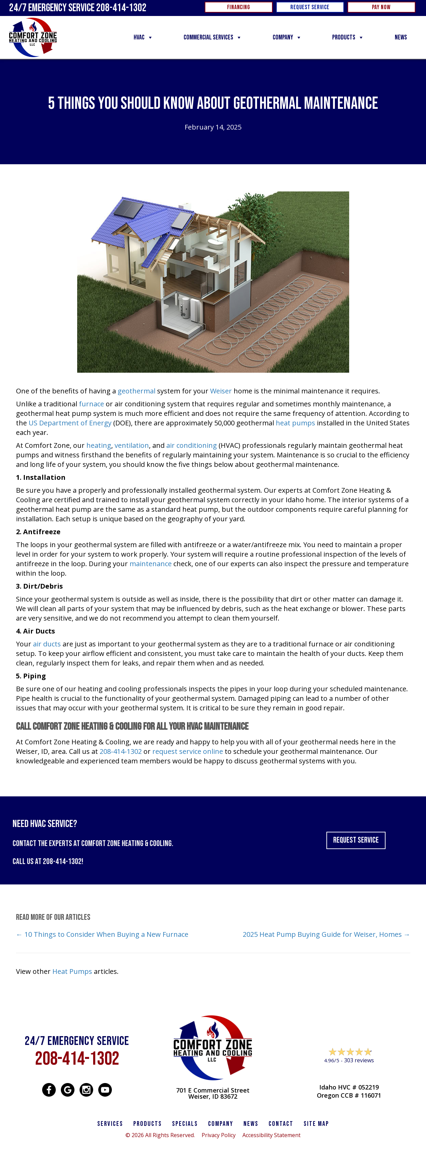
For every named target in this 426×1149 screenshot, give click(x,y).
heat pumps (295, 422)
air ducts (47, 643)
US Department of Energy (70, 422)
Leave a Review (349, 1073)
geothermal (136, 390)
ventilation (132, 445)
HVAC (143, 37)
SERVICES (110, 1124)
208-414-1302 (121, 751)
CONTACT (281, 1124)
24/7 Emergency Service (78, 8)
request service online (187, 751)
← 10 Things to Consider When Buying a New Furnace (102, 934)
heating (98, 445)
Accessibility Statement (271, 1135)
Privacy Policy (219, 1135)
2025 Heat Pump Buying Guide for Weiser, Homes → (326, 934)
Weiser (221, 390)
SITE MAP (316, 1124)
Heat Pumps (72, 971)
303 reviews (359, 1060)
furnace (91, 403)
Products (348, 37)
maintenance (151, 563)
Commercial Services (213, 37)
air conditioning (191, 445)
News (401, 37)
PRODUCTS (147, 1124)
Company (287, 37)
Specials (185, 1124)
